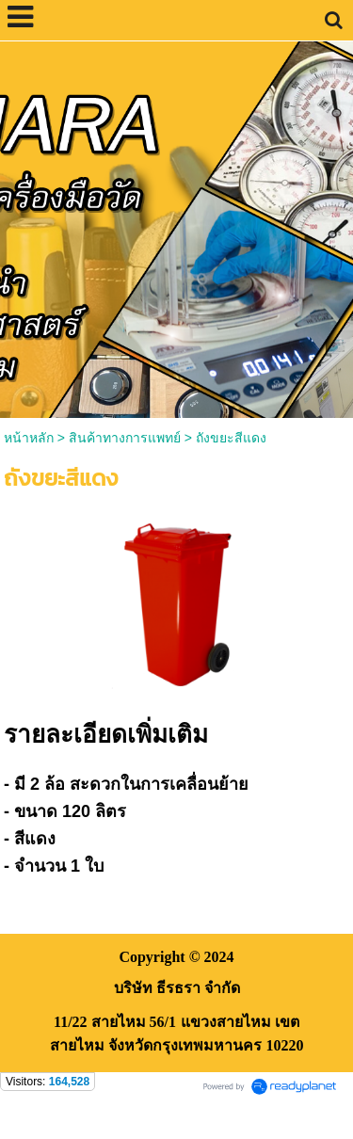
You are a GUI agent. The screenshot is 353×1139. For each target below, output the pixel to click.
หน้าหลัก (29, 437)
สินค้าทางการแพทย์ (125, 437)
